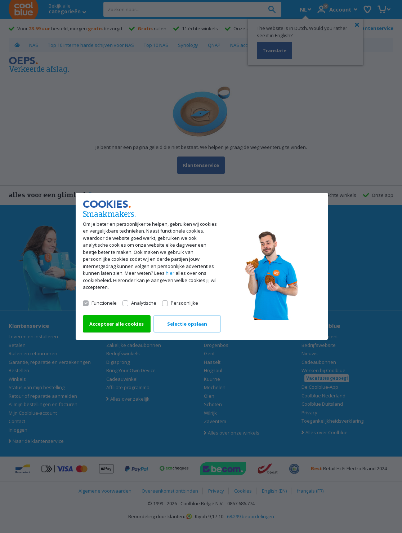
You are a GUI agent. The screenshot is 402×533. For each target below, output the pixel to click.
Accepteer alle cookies (116, 324)
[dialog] (201, 266)
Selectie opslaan (187, 324)
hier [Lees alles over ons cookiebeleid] (170, 273)
